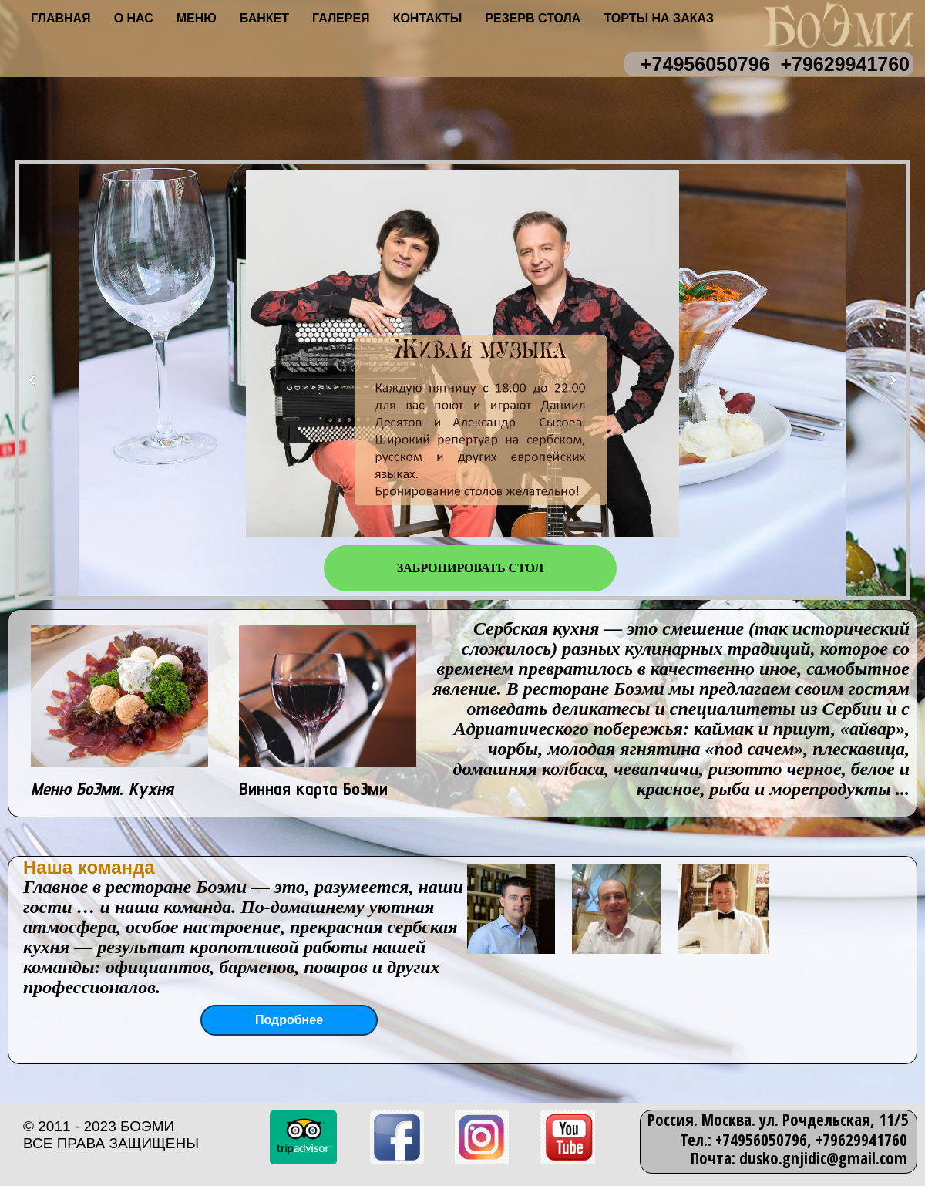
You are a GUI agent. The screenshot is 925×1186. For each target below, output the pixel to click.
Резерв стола (532, 18)
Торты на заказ (659, 18)
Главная (61, 18)
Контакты (427, 18)
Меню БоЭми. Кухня (102, 788)
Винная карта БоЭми (313, 788)
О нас (133, 18)
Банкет (264, 18)
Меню (197, 18)
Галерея (341, 18)
